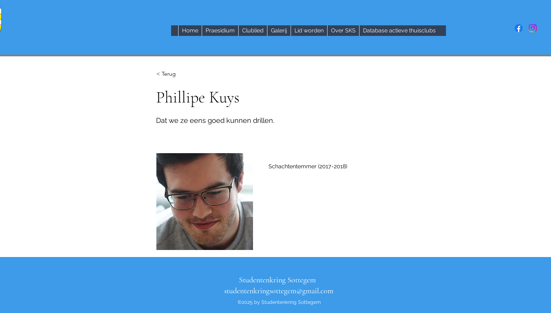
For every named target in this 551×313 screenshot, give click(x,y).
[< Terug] (179, 74)
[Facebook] (518, 28)
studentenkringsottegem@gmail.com (278, 290)
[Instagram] (532, 28)
